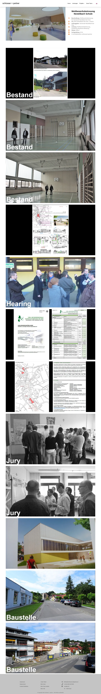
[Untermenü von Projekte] (84, 3)
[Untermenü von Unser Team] (92, 3)
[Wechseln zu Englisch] (96, 3)
